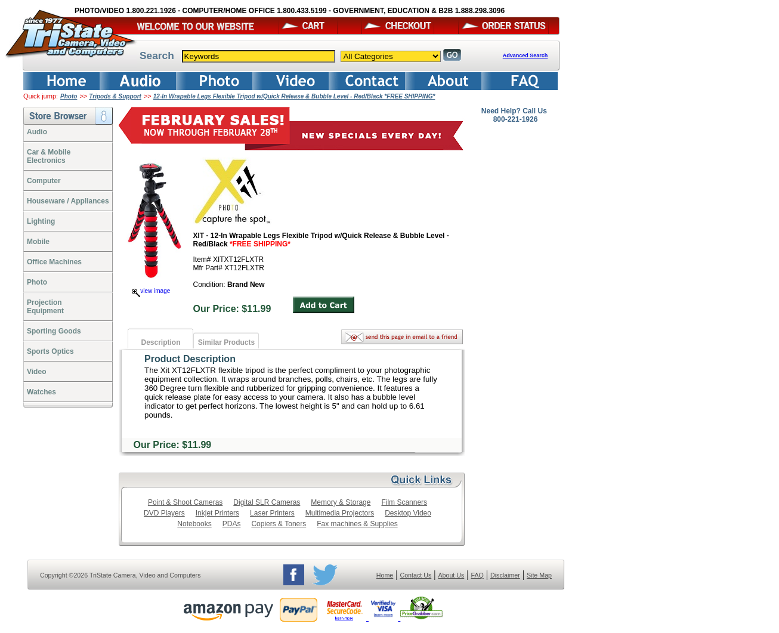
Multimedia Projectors (339, 513)
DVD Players (164, 513)
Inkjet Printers (217, 513)
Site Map (539, 575)
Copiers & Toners (278, 524)
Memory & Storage (340, 502)
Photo (68, 96)
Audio (37, 132)
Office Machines (54, 262)
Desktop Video (408, 513)
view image (151, 291)
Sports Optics (50, 351)
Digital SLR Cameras (266, 502)
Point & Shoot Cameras (185, 502)
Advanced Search (525, 55)
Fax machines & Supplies (357, 524)
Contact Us (416, 575)
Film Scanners (404, 502)
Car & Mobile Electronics (48, 156)
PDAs (231, 524)
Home (384, 575)
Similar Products (226, 342)
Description (160, 342)
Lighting (41, 221)
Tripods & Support (115, 96)
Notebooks (194, 524)
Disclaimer (505, 575)
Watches (41, 392)
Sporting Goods (54, 331)
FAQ (477, 575)
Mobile (38, 241)
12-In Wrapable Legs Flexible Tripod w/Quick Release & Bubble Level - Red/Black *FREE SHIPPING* (294, 96)
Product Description (190, 359)
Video (36, 372)
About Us (451, 575)
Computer (44, 181)
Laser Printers (272, 513)
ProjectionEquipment (45, 306)
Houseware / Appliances (68, 201)
